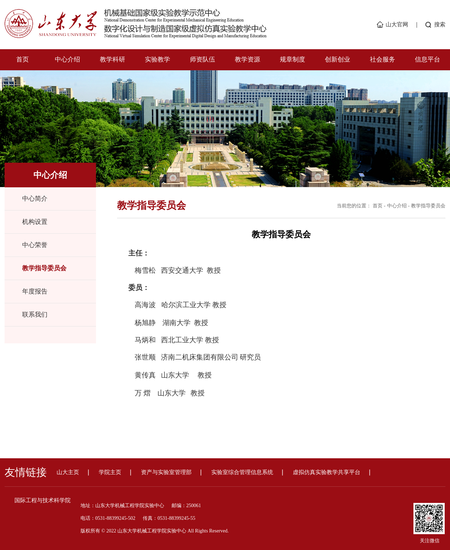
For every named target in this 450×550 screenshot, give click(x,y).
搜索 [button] (439, 24)
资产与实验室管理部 (166, 472)
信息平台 (427, 59)
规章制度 (292, 59)
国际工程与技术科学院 (42, 500)
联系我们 (34, 314)
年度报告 (34, 291)
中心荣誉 (34, 244)
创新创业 (337, 59)
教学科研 (112, 59)
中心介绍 (67, 59)
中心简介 (34, 198)
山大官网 (397, 24)
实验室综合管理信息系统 (242, 472)
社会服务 (382, 59)
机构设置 (34, 221)
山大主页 (68, 472)
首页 (22, 59)
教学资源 (247, 59)
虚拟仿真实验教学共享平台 (326, 472)
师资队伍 (202, 59)
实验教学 (157, 59)
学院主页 (110, 472)
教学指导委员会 (44, 268)
